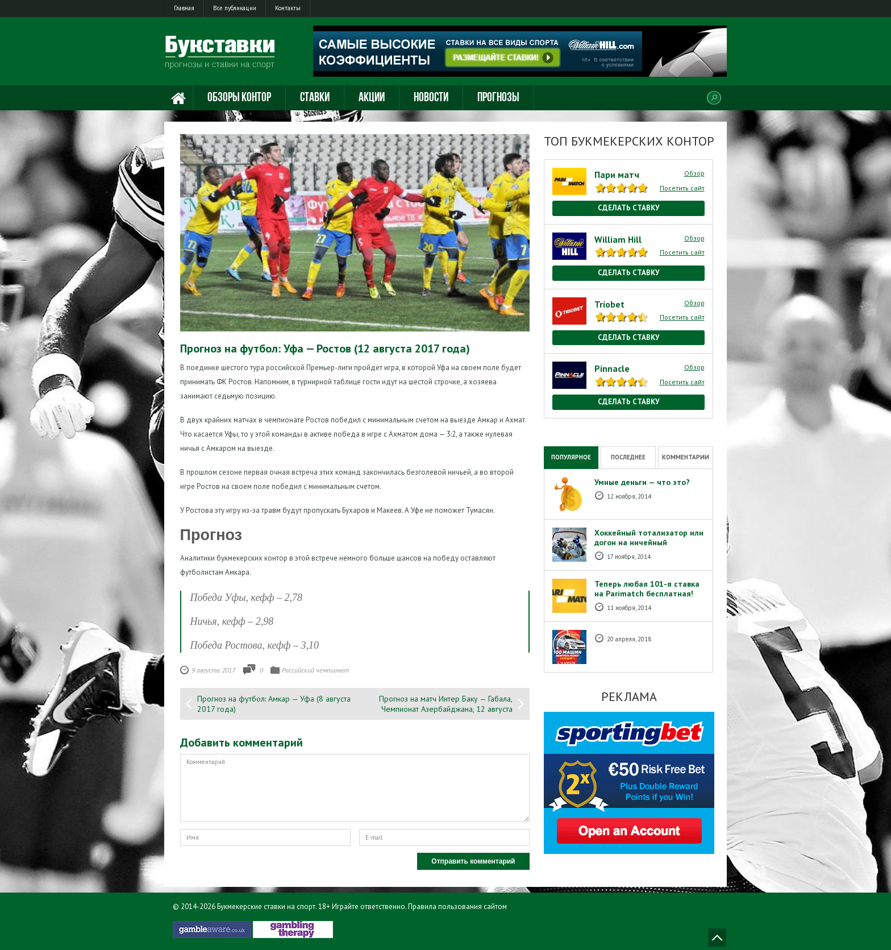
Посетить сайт (682, 188)
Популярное (571, 457)
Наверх (717, 937)
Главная (184, 8)
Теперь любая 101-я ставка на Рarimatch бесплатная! (647, 589)
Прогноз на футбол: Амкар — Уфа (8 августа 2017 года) (274, 704)
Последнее (628, 457)
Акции (372, 98)
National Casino (568, 424)
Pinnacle (612, 368)
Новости (431, 98)
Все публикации (234, 8)
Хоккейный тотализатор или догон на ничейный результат (648, 542)
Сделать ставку (628, 208)
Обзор (694, 173)
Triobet (609, 304)
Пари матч (616, 174)
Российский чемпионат (315, 670)
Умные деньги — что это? (642, 482)
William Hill (618, 239)
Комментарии (685, 457)
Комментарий (355, 788)
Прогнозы (498, 98)
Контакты (288, 8)
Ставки (315, 98)
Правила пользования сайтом (457, 906)
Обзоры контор (239, 98)
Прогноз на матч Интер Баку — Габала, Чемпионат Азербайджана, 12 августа (446, 704)
